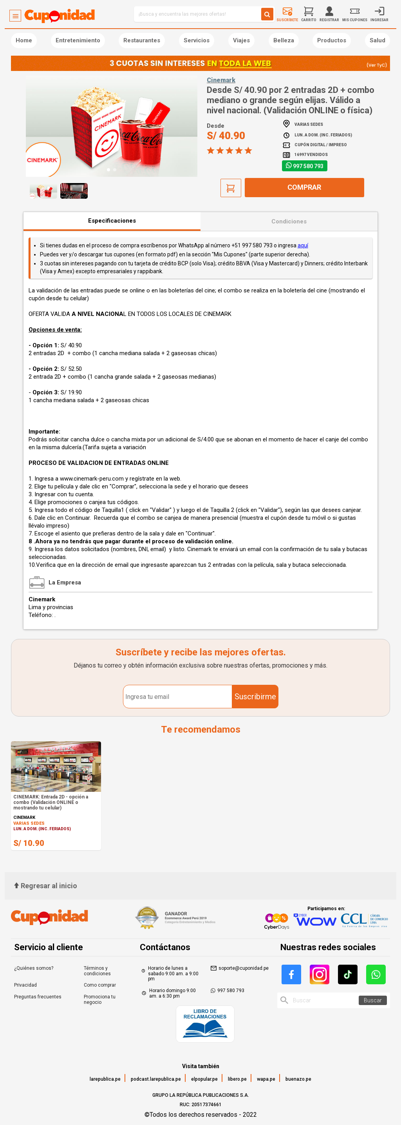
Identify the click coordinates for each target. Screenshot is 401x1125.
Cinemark (221, 80)
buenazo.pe (298, 1079)
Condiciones (289, 221)
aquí (303, 245)
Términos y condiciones (97, 970)
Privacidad (25, 985)
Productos (331, 40)
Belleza (283, 40)
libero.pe (237, 1079)
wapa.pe (266, 1079)
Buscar (373, 1000)
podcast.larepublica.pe (156, 1079)
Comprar (304, 187)
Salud (377, 40)
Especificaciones (112, 220)
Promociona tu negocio (100, 999)
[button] (108, 169)
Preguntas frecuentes (37, 997)
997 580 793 (308, 166)
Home (24, 40)
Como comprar (100, 985)
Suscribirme (255, 696)
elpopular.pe (204, 1079)
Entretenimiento (78, 40)
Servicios (197, 40)
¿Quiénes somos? (33, 968)
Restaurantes (141, 40)
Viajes (241, 40)
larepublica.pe (105, 1079)
